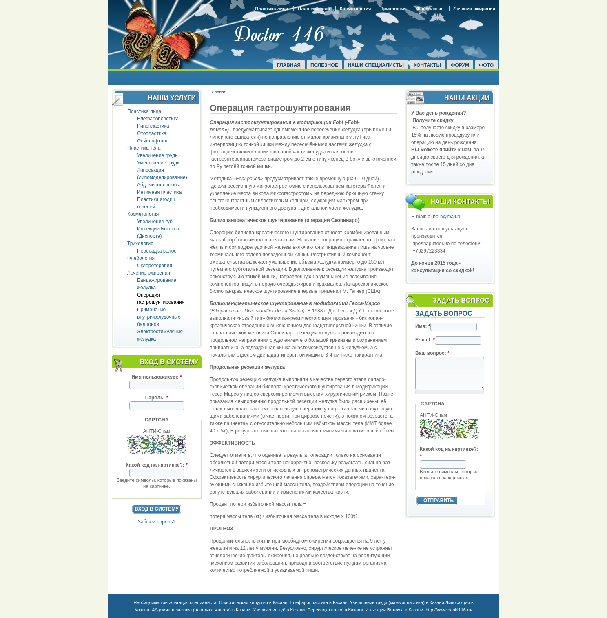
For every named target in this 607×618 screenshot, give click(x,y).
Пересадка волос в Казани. (335, 609)
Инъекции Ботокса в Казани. (394, 609)
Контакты (427, 65)
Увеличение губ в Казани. (279, 609)
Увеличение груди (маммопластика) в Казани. (397, 602)
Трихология (394, 8)
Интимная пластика (159, 192)
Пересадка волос (156, 251)
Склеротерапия (154, 265)
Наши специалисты (376, 65)
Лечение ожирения (474, 8)
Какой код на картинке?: (157, 465)
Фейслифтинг (152, 141)
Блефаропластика (158, 119)
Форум (460, 65)
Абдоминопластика (159, 185)
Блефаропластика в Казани (319, 602)
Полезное (324, 65)
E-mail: (425, 340)
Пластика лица (271, 8)
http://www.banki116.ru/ (448, 609)
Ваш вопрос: (432, 353)
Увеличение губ (155, 221)
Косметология (355, 8)
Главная (289, 65)
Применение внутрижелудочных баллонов (158, 317)
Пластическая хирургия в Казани (253, 602)
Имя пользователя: (156, 377)
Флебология (430, 8)
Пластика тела (314, 8)
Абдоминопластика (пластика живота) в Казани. (201, 609)
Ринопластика (153, 126)
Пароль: (156, 398)
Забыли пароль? (157, 522)
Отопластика (151, 133)
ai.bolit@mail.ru (445, 216)
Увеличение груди (157, 155)
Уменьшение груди (158, 163)
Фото (486, 65)
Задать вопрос (443, 313)
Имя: (422, 326)
